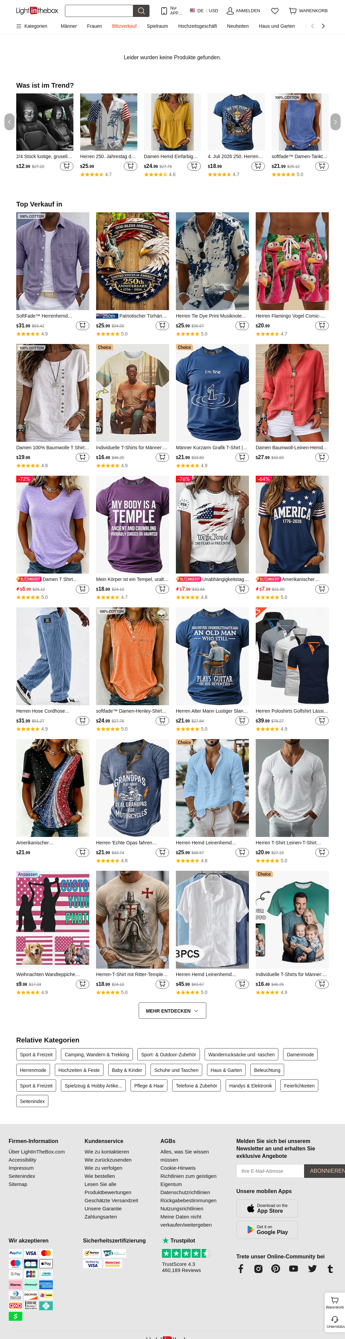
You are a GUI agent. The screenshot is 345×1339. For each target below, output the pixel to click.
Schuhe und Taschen (176, 1070)
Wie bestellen (100, 1176)
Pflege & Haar (149, 1085)
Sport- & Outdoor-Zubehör (168, 1054)
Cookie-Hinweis (178, 1168)
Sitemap (18, 1184)
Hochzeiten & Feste (79, 1070)
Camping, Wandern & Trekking (97, 1054)
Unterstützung (335, 1326)
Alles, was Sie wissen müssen (184, 1156)
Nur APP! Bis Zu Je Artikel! (176, 11)
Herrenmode (33, 1070)
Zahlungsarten (101, 1216)
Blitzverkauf (124, 26)
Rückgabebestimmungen (188, 1200)
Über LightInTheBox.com (37, 1151)
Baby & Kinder (127, 1070)
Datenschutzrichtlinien (185, 1192)
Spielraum (157, 26)
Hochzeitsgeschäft (197, 26)
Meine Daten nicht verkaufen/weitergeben (186, 1221)
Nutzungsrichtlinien (181, 1208)
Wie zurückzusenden (108, 1160)
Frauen (94, 26)
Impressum (21, 1168)
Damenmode (300, 1054)
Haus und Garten (277, 26)
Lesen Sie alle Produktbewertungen (108, 1188)
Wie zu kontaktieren (107, 1151)
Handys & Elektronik (250, 1085)
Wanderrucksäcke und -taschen (241, 1054)
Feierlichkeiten (299, 1085)
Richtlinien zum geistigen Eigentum (188, 1180)
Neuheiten (238, 26)
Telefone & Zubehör (196, 1085)
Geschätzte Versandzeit (111, 1200)
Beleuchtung (267, 1070)
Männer (69, 26)
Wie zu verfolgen (103, 1168)
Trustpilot (178, 1240)
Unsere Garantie (103, 1208)
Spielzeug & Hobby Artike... (93, 1085)
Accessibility (23, 1160)
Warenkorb (335, 1302)
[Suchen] (99, 11)
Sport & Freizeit (36, 1054)
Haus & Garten (226, 1070)
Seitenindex (32, 1101)
